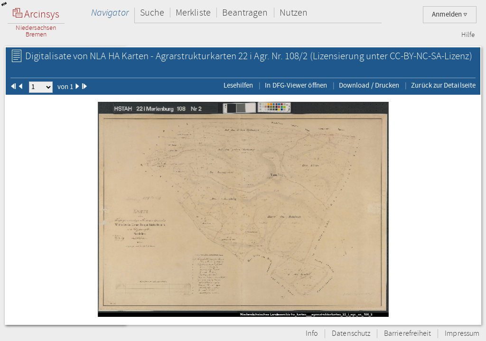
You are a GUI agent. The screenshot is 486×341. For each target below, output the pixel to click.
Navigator (110, 12)
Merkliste (193, 12)
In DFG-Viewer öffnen (296, 85)
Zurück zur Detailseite (443, 85)
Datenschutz (351, 333)
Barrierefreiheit (407, 333)
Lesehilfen (238, 85)
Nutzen (294, 12)
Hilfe (468, 35)
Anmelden (449, 14)
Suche (152, 12)
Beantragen (245, 12)
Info (312, 333)
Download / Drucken (369, 85)
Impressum (462, 333)
